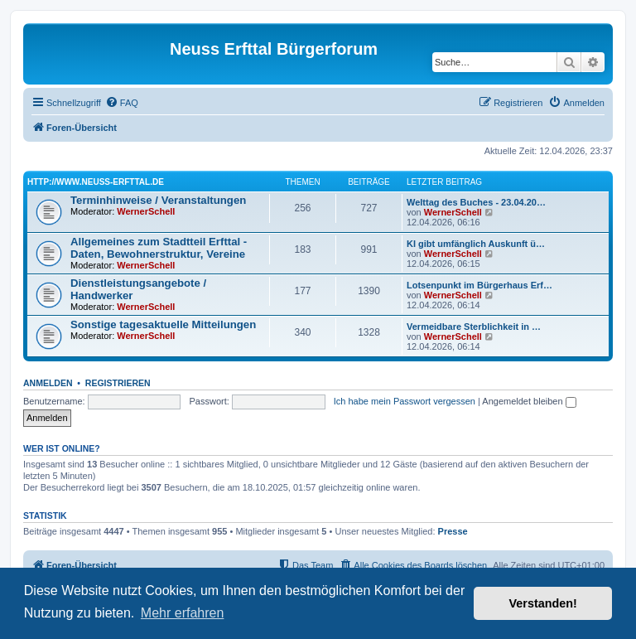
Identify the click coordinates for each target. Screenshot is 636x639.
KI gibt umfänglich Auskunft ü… (476, 244)
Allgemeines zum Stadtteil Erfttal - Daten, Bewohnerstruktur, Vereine (158, 247)
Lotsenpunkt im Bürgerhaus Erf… (479, 285)
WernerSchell (146, 211)
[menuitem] (121, 103)
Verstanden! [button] (543, 603)
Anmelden (48, 383)
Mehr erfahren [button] (182, 613)
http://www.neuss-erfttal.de (95, 181)
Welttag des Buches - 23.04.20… (476, 202)
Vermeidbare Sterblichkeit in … (474, 327)
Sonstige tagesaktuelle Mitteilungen (163, 324)
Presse (453, 531)
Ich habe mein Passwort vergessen (404, 401)
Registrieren (118, 383)
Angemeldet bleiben (529, 401)
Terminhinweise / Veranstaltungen (158, 200)
